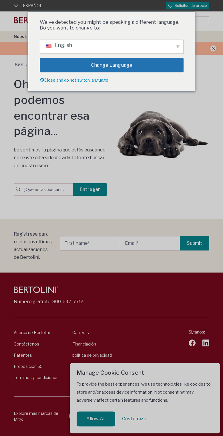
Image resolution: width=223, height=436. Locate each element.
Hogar (19, 64)
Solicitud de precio (187, 5)
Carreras (80, 332)
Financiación (84, 344)
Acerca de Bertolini (32, 332)
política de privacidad (92, 355)
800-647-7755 (68, 301)
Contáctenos (26, 344)
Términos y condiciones (36, 377)
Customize (134, 418)
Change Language (111, 65)
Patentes (23, 355)
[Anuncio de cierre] (213, 49)
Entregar (90, 189)
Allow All (95, 418)
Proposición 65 (28, 366)
